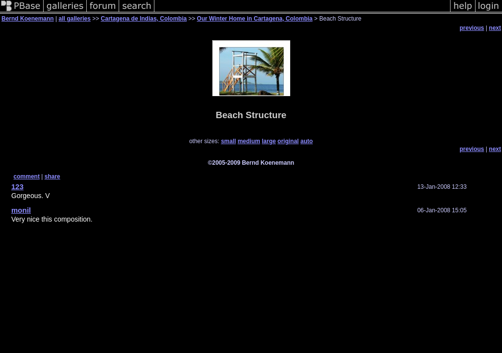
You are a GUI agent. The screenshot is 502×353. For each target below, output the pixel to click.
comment (27, 176)
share (52, 176)
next (495, 28)
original (288, 141)
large (269, 141)
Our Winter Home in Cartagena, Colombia (255, 18)
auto (307, 141)
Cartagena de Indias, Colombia (144, 18)
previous (472, 28)
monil (21, 210)
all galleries (74, 18)
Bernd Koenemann (27, 18)
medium (249, 141)
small (228, 141)
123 (17, 186)
